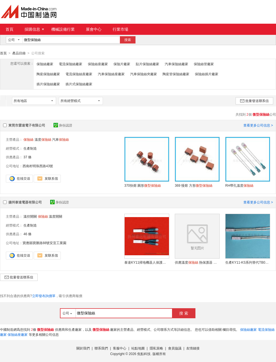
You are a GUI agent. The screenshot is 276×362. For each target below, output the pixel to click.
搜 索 (183, 313)
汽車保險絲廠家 (176, 64)
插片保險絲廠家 (48, 84)
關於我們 (83, 348)
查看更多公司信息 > (258, 125)
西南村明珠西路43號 (38, 166)
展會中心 (93, 29)
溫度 (43, 139)
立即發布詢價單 (43, 296)
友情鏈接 (193, 348)
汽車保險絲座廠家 (111, 74)
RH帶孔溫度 (239, 185)
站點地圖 (138, 348)
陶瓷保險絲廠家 (48, 74)
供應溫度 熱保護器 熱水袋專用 (197, 262)
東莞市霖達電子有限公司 (26, 125)
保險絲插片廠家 (206, 74)
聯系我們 (101, 348)
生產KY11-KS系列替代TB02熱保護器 (247, 262)
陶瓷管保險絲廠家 (176, 74)
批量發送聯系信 (254, 100)
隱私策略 (156, 348)
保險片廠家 (121, 64)
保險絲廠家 (45, 64)
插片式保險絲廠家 (79, 84)
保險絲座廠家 (98, 64)
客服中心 (119, 348)
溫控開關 (30, 216)
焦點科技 (144, 354)
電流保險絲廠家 (70, 64)
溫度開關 (55, 216)
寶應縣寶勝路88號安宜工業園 (44, 243)
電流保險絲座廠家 (79, 74)
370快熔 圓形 (142, 185)
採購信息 (34, 29)
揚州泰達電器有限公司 (25, 202)
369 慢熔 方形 (193, 185)
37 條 (27, 157)
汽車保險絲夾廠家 (143, 74)
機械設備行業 (63, 29)
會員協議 (174, 348)
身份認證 (63, 125)
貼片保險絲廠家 (147, 64)
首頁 (9, 29)
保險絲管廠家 (204, 64)
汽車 (60, 139)
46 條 (27, 234)
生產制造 (30, 148)
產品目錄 (19, 53)
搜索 (127, 40)
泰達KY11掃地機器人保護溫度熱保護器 (146, 262)
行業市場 (120, 29)
